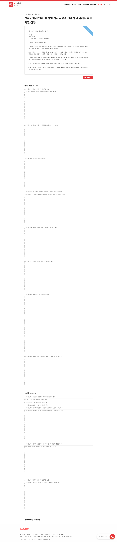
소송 (79, 4)
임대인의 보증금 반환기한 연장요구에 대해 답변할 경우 (40, 397)
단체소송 (86, 4)
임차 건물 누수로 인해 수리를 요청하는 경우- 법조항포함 (41, 447)
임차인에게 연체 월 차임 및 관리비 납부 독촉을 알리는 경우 (41, 228)
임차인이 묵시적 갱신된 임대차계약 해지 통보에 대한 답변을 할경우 (44, 444)
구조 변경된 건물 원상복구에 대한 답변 (36, 402)
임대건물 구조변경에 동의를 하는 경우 (37, 399)
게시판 (100, 4)
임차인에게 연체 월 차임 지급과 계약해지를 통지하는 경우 (41, 261)
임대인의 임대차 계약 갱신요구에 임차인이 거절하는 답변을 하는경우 (44, 408)
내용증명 (67, 4)
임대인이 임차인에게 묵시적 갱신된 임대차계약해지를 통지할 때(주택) (44, 410)
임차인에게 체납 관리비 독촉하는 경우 (36, 158)
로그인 (108, 4)
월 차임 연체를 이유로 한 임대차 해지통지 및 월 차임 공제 (41, 92)
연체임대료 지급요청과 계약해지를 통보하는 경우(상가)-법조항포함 (44, 192)
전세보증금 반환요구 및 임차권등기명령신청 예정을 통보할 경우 (43, 483)
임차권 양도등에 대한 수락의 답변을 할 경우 (37, 405)
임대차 (29, 14)
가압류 (74, 4)
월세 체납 (34, 14)
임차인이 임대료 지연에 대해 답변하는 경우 (37, 89)
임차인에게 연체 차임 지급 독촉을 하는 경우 (37, 294)
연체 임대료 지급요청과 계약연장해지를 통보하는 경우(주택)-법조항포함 (45, 194)
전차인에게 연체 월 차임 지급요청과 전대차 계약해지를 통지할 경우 (44, 356)
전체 (25, 14)
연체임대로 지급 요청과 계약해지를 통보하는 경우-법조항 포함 (43, 125)
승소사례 (93, 4)
